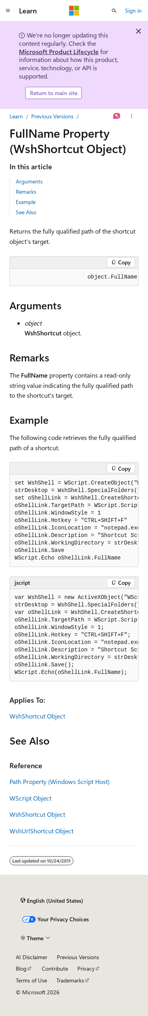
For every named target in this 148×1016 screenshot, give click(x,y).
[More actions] (132, 116)
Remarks (26, 191)
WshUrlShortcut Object (41, 831)
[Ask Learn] (117, 116)
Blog (21, 968)
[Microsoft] (74, 11)
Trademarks (70, 980)
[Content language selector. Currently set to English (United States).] (52, 900)
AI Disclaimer (31, 957)
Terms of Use (31, 980)
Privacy (86, 968)
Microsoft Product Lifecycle (59, 51)
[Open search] (114, 11)
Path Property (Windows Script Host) (59, 781)
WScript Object (30, 798)
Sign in (133, 10)
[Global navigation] (8, 11)
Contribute (55, 968)
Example (26, 202)
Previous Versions (52, 116)
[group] (74, 277)
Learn (16, 116)
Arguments (29, 181)
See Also (26, 212)
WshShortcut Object (37, 716)
